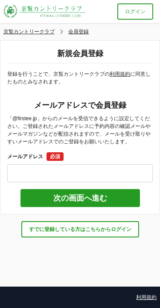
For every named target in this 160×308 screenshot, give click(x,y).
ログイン (135, 12)
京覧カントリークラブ (29, 32)
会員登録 (78, 32)
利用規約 (120, 74)
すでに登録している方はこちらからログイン (80, 229)
